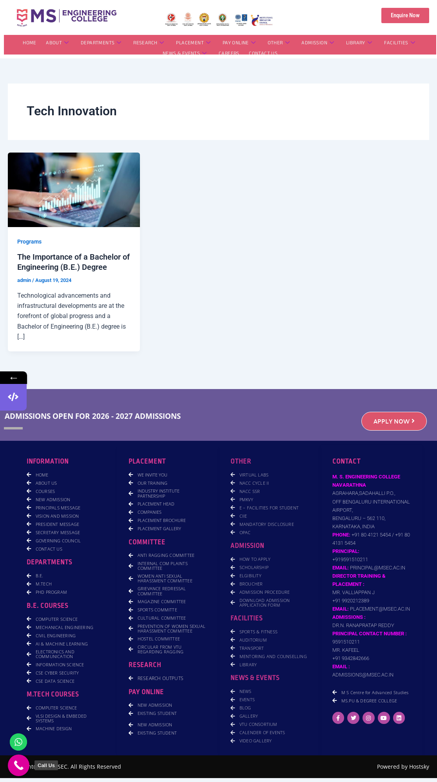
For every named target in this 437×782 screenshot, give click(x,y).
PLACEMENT (193, 44)
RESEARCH (149, 44)
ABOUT (58, 44)
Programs (29, 241)
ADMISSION (317, 44)
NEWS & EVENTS (185, 54)
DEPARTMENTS (101, 44)
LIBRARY (358, 44)
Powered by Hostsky (403, 766)
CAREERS (229, 54)
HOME (30, 44)
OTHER (278, 44)
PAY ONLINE (239, 44)
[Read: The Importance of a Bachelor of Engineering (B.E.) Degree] (74, 189)
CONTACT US (263, 54)
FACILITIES (398, 44)
